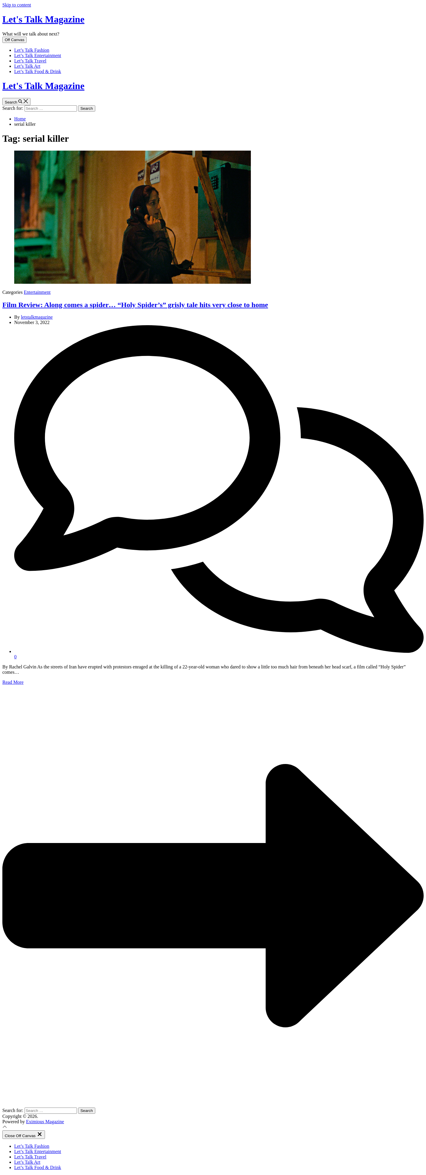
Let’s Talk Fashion (31, 50)
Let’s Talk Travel (30, 60)
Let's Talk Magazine (43, 19)
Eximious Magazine (45, 1121)
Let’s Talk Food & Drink (37, 71)
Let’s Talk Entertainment (37, 55)
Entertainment (37, 292)
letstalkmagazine (37, 317)
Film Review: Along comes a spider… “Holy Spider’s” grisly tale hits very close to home (135, 305)
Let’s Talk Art (27, 66)
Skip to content (16, 4)
